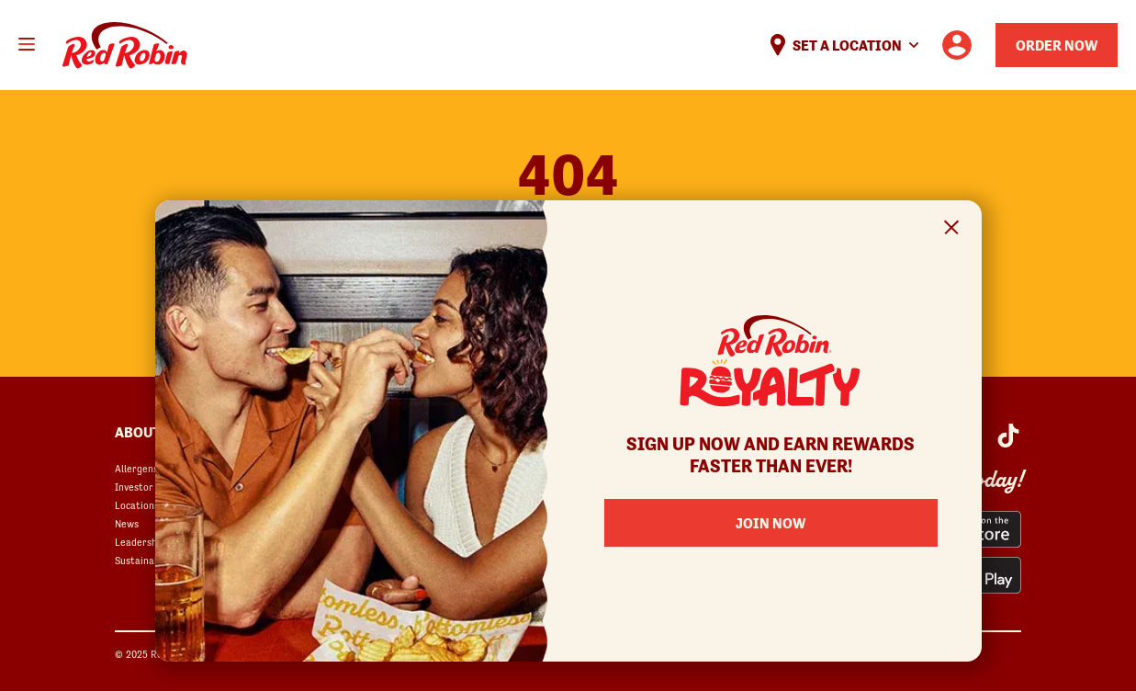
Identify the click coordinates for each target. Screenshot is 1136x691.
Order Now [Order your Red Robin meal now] (1056, 45)
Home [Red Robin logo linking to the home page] (124, 45)
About (138, 432)
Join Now (770, 523)
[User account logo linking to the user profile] (956, 45)
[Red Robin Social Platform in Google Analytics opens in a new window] (1008, 435)
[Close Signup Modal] (951, 230)
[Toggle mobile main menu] (26, 44)
